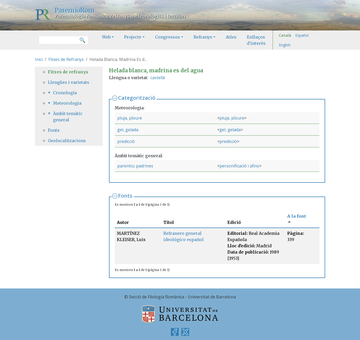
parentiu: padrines (135, 166)
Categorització (136, 97)
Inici (39, 59)
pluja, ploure (129, 118)
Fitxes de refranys (68, 71)
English (285, 44)
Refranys (203, 37)
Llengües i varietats (68, 82)
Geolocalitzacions (67, 140)
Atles (231, 37)
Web (106, 37)
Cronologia (65, 92)
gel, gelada (127, 130)
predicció (126, 141)
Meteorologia (67, 103)
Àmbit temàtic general (67, 116)
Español (301, 35)
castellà (157, 77)
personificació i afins (239, 166)
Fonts (125, 195)
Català (285, 35)
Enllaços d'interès (256, 40)
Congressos (167, 37)
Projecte (132, 37)
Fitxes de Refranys (66, 59)
